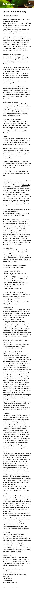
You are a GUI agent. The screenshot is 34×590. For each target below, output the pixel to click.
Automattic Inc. (26, 184)
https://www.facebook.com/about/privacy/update (16, 402)
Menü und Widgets (29, 5)
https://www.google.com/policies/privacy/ (14, 348)
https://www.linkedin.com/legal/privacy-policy (16, 490)
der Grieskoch (9, 4)
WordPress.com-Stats (23, 181)
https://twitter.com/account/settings (13, 448)
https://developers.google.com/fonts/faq (14, 344)
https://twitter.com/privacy (20, 442)
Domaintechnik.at (18, 250)
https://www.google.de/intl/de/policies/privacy (16, 528)
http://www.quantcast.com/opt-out (12, 240)
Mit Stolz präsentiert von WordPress (11, 588)
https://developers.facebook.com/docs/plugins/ (16, 367)
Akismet (11, 77)
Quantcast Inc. (7, 190)
